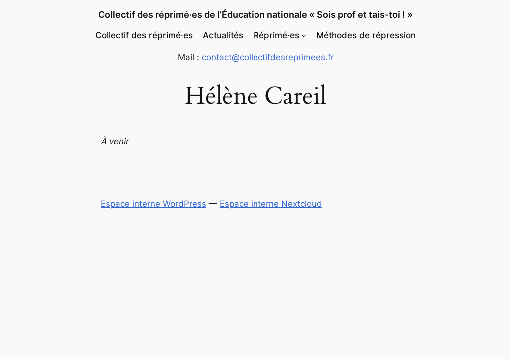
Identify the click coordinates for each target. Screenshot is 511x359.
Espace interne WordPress (153, 204)
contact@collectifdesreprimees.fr (268, 57)
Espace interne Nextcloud (271, 204)
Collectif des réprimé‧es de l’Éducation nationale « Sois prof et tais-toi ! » (255, 14)
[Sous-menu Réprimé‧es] (303, 35)
